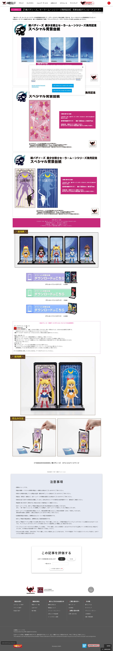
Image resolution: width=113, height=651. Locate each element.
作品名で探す (17, 610)
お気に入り (54, 3)
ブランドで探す (17, 607)
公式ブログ (34, 607)
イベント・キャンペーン (54, 610)
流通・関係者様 (89, 617)
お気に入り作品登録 (53, 614)
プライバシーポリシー (90, 610)
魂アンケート (72, 604)
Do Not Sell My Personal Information (9, 643)
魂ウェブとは (88, 604)
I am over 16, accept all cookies (62, 90)
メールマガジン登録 (53, 617)
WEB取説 (71, 607)
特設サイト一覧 (36, 604)
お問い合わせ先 (73, 614)
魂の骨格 (34, 610)
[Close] (83, 67)
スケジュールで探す (18, 604)
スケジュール (63, 3)
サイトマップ (73, 3)
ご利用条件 (88, 614)
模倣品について (52, 607)
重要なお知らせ (52, 604)
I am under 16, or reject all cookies (63, 85)
